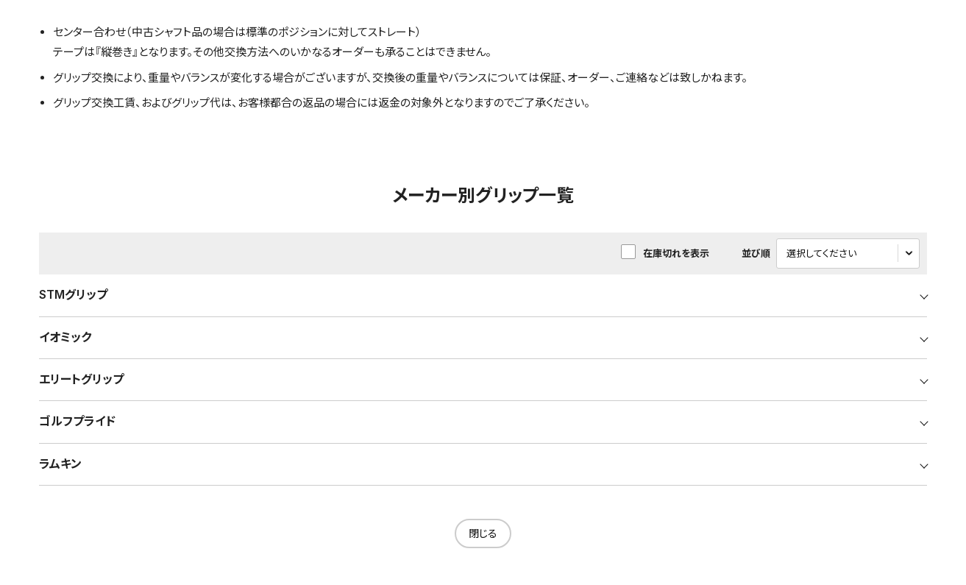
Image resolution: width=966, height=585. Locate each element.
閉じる (483, 533)
